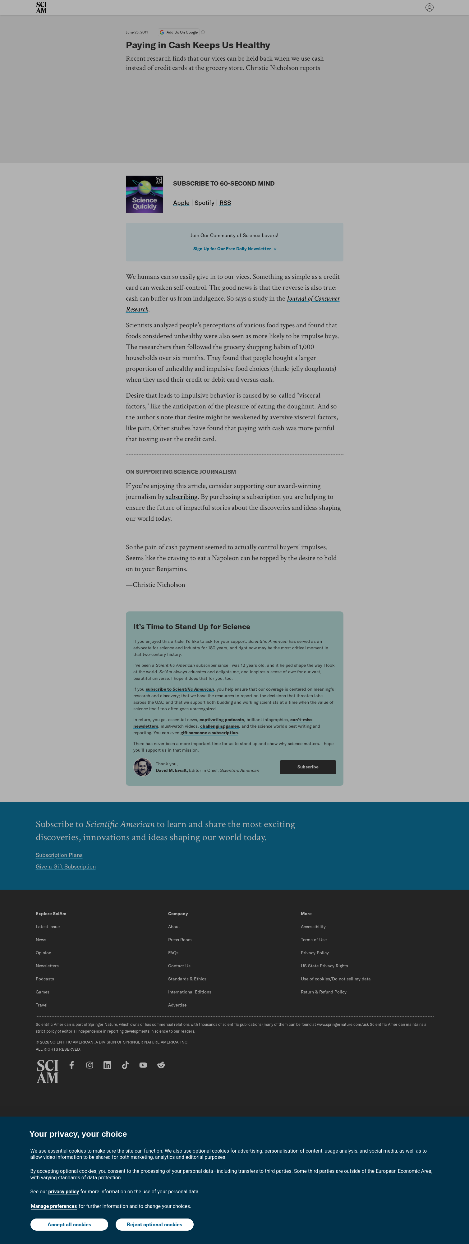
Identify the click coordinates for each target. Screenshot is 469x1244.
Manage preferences (54, 1206)
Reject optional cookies (154, 1224)
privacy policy (63, 1192)
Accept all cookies (69, 1224)
